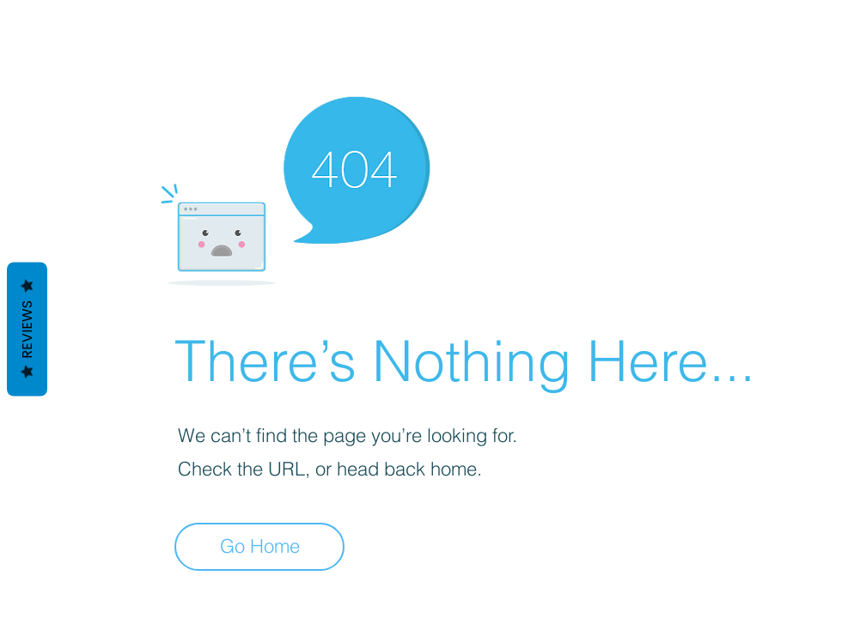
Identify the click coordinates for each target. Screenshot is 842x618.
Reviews (27, 329)
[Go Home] (259, 547)
